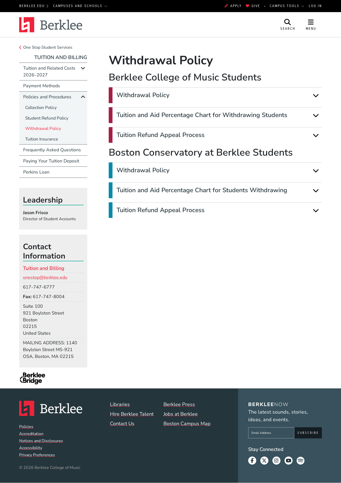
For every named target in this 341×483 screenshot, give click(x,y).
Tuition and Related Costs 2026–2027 (49, 71)
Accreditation (31, 434)
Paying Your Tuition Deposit (51, 161)
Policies (26, 427)
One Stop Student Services (47, 47)
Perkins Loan (36, 172)
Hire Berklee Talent (132, 414)
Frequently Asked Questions (52, 150)
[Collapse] (83, 96)
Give (253, 6)
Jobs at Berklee (180, 414)
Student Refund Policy (46, 118)
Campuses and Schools (78, 6)
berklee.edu (32, 6)
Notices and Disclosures (41, 441)
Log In (315, 6)
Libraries (120, 404)
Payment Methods (41, 86)
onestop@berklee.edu (45, 277)
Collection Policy (41, 107)
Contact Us (122, 423)
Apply (233, 6)
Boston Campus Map (187, 423)
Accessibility (30, 448)
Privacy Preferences (37, 455)
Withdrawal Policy (43, 128)
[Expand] (315, 96)
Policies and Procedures (47, 97)
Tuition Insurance (41, 139)
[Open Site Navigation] (311, 24)
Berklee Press (179, 404)
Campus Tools (285, 6)
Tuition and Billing (60, 57)
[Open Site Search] (287, 24)
